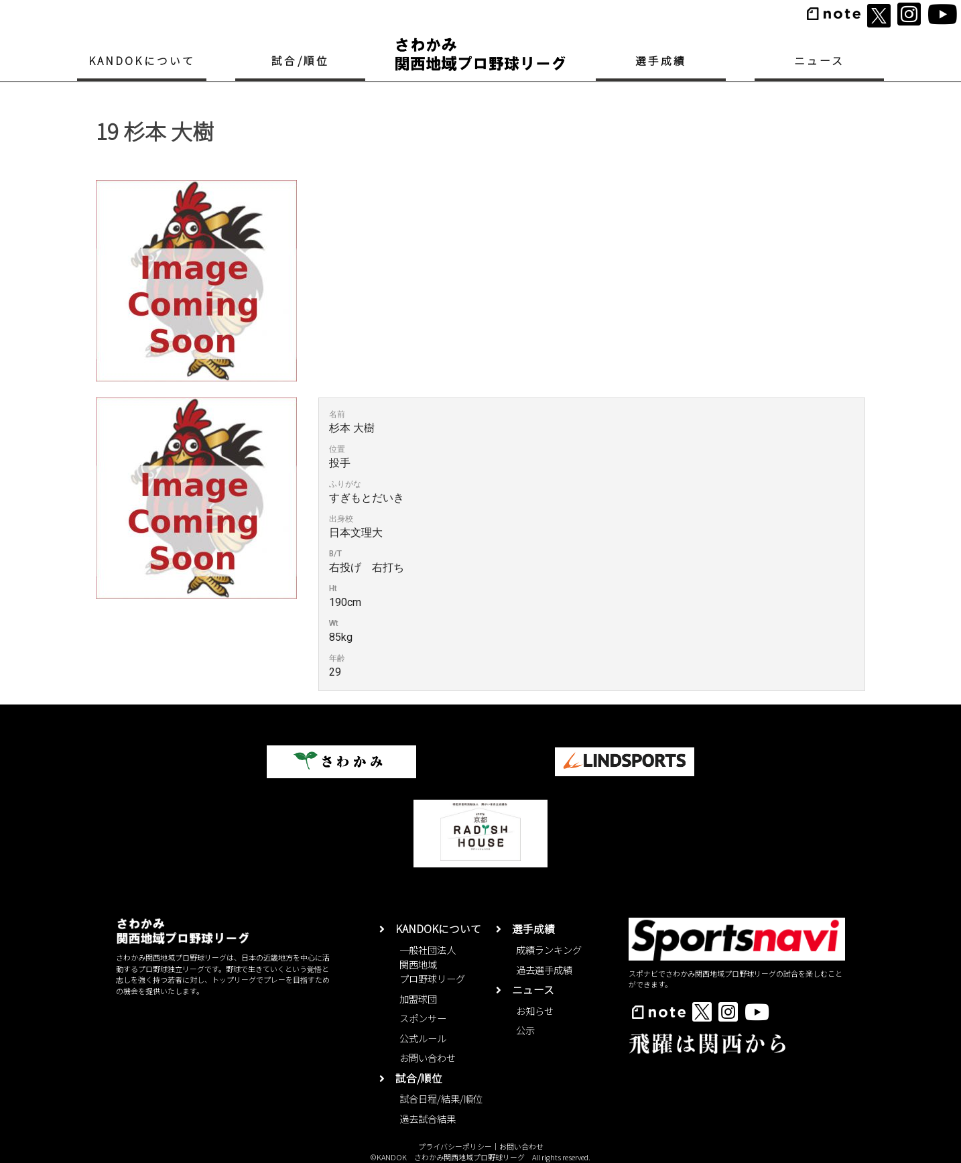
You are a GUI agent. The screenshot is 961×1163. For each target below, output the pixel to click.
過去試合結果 (427, 1118)
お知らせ (535, 1010)
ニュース (819, 60)
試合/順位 (300, 60)
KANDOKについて (142, 60)
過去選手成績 (544, 970)
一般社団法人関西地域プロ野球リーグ (432, 963)
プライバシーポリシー (455, 1146)
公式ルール (422, 1038)
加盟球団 (418, 998)
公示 (525, 1030)
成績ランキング (549, 949)
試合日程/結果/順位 (441, 1098)
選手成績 (661, 60)
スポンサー (422, 1018)
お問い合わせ (427, 1057)
